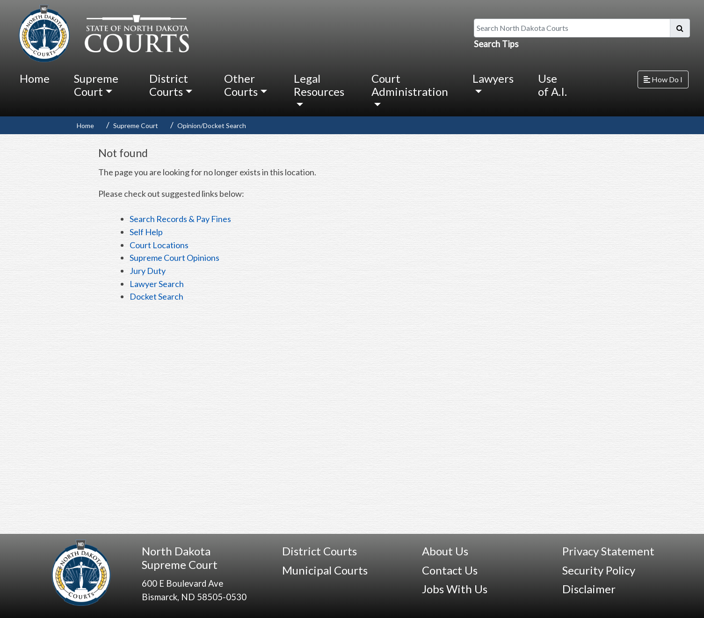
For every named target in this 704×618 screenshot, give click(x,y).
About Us (445, 551)
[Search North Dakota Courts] (572, 28)
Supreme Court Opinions (174, 257)
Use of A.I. (552, 85)
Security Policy (598, 570)
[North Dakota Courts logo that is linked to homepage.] (101, 32)
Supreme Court (135, 125)
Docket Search (156, 296)
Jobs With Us (454, 589)
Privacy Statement (608, 551)
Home (35, 78)
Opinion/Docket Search (211, 125)
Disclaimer (589, 589)
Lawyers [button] (493, 78)
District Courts (319, 551)
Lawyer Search (157, 284)
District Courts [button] (168, 85)
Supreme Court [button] (96, 85)
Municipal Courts (325, 570)
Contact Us (450, 570)
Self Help (146, 232)
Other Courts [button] (241, 85)
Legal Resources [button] (319, 85)
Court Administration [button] (409, 85)
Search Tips (496, 44)
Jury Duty (148, 271)
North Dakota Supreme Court (180, 557)
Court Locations (159, 245)
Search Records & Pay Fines (180, 219)
